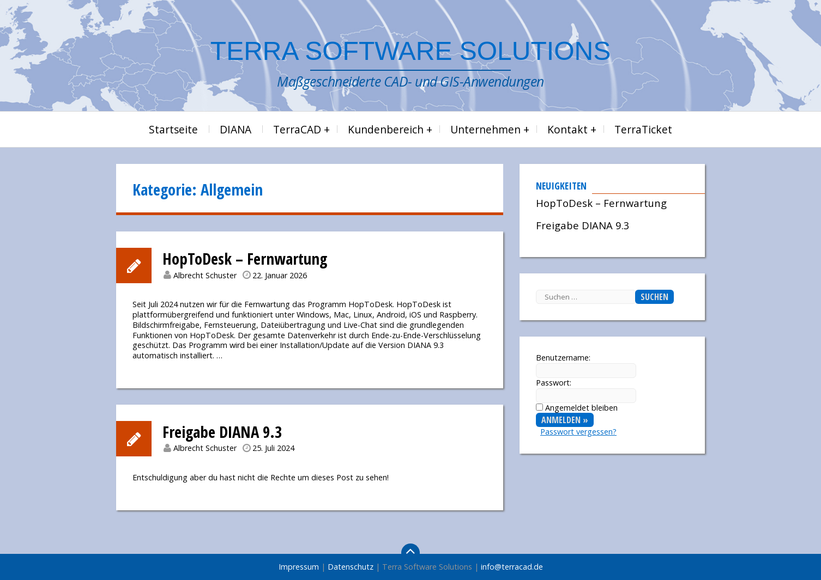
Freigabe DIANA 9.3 (222, 431)
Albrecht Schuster (205, 275)
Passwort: (553, 383)
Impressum (299, 566)
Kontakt (567, 129)
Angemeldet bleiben (581, 407)
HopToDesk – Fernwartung (244, 258)
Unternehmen (485, 129)
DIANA (235, 129)
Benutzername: (563, 358)
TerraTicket (643, 129)
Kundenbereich (386, 129)
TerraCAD (297, 129)
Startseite (173, 129)
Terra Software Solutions (410, 50)
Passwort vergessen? (578, 431)
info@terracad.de (512, 566)
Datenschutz (350, 566)
